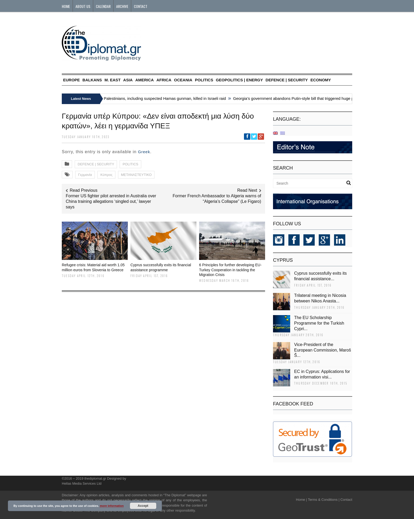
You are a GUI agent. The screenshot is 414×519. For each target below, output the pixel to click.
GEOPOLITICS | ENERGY (239, 80)
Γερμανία (85, 175)
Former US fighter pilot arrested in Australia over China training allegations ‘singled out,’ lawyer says (111, 201)
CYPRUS (283, 260)
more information (112, 505)
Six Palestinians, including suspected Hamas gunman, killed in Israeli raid (163, 98)
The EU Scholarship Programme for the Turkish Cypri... (319, 323)
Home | (301, 500)
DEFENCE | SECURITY (287, 80)
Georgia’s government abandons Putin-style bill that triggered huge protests (301, 98)
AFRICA (163, 80)
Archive (122, 6)
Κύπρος (106, 175)
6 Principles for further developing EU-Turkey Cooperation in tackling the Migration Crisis (230, 270)
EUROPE (71, 80)
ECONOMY (320, 80)
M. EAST (113, 80)
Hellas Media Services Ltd (81, 483)
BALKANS (92, 80)
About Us (83, 6)
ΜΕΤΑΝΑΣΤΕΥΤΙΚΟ (136, 175)
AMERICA (144, 80)
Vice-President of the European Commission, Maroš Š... (322, 350)
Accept (143, 506)
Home (66, 6)
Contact (140, 6)
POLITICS (204, 80)
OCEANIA (183, 80)
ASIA (128, 80)
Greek (144, 151)
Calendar (103, 6)
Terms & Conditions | (324, 500)
